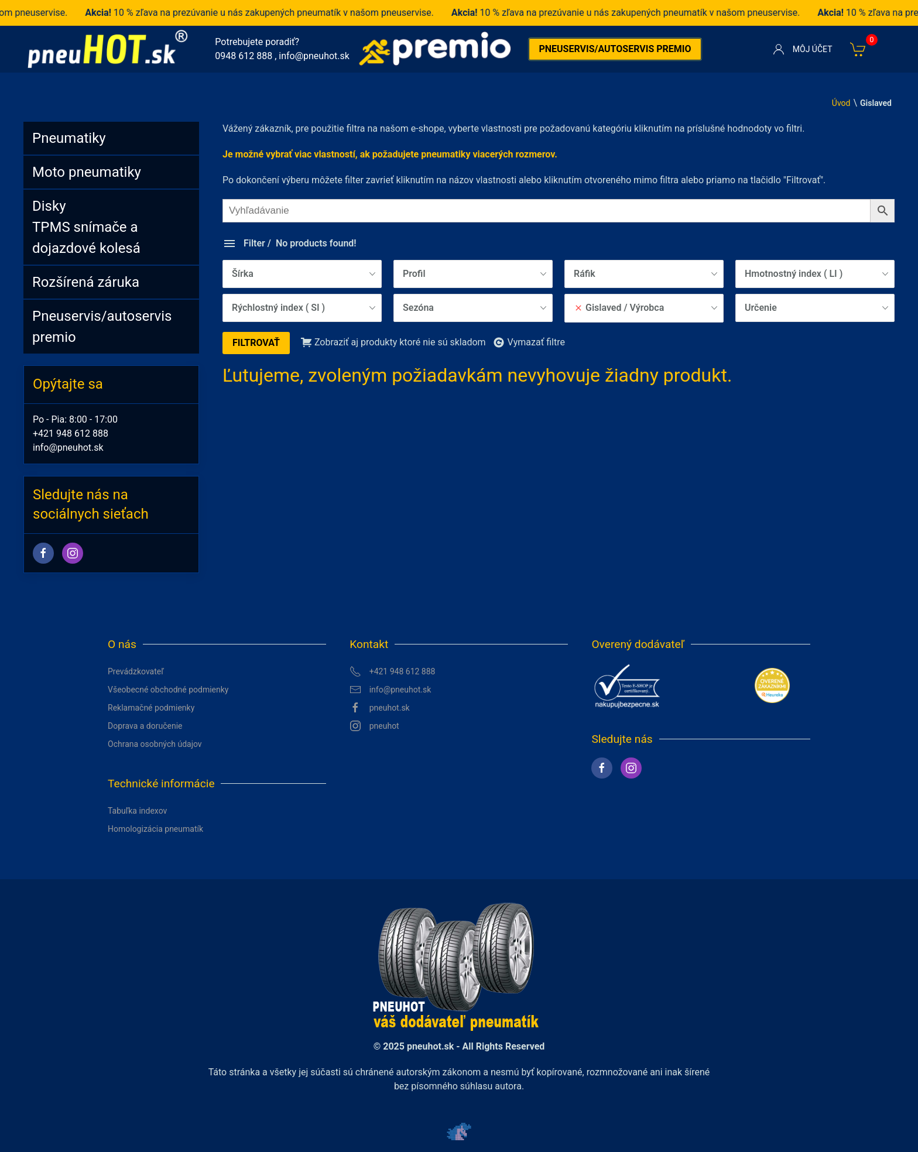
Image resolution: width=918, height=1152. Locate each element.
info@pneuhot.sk (314, 55)
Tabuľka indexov (137, 810)
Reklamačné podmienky (151, 707)
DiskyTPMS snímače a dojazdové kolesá (86, 227)
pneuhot (374, 726)
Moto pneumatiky (86, 172)
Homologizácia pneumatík (155, 829)
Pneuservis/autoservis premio (615, 48)
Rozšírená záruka (85, 282)
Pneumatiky (69, 138)
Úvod (841, 103)
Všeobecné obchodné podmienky (168, 689)
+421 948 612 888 (70, 433)
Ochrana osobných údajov (155, 744)
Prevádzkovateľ (136, 671)
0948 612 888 (243, 55)
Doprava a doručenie (145, 726)
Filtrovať (256, 342)
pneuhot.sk (380, 708)
